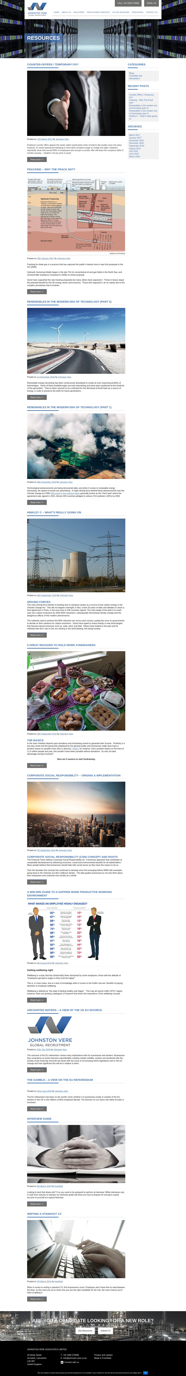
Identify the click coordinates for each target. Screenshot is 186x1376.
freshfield (59, 1189)
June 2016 (134, 154)
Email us (151, 3)
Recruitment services (98, 12)
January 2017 (135, 138)
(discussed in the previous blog (65, 494)
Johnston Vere (62, 139)
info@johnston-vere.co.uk (75, 1361)
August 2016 (135, 149)
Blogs (131, 73)
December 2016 (136, 141)
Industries (78, 12)
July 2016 (133, 152)
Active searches (120, 12)
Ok (145, 1373)
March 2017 (134, 135)
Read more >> (37, 160)
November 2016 (136, 143)
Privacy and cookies (103, 1358)
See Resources (85, 1334)
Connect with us (71, 1365)
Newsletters (134, 78)
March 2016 (134, 157)
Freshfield (106, 1361)
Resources (138, 12)
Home (56, 12)
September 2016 (136, 146)
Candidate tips (135, 76)
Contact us (152, 12)
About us (66, 12)
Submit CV (105, 1334)
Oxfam (76, 750)
